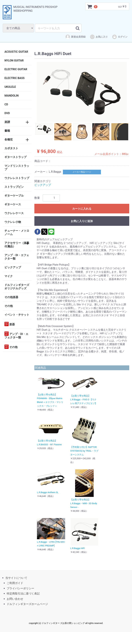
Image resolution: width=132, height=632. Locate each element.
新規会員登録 (75, 36)
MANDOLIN (11, 95)
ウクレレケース (14, 213)
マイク (8, 276)
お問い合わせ (15, 598)
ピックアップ (12, 267)
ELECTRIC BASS (14, 78)
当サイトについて (16, 578)
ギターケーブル (14, 195)
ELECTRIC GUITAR (15, 69)
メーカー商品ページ (82, 172)
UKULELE (10, 86)
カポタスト (11, 148)
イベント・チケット (16, 314)
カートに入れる (81, 208)
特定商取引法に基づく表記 (23, 593)
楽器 (9, 324)
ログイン (120, 36)
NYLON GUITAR (14, 60)
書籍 (7, 130)
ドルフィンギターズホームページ (27, 604)
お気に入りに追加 (82, 221)
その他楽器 (11, 297)
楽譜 (7, 122)
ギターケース (12, 204)
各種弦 (8, 139)
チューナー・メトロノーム (16, 232)
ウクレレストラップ (16, 178)
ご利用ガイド (15, 583)
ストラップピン (14, 186)
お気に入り (99, 36)
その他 (8, 306)
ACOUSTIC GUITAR (16, 51)
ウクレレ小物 (12, 222)
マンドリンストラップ (16, 167)
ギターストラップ (15, 157)
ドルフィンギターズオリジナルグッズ (16, 286)
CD (6, 104)
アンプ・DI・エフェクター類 (16, 257)
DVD (7, 113)
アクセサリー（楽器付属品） (16, 244)
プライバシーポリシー (20, 588)
